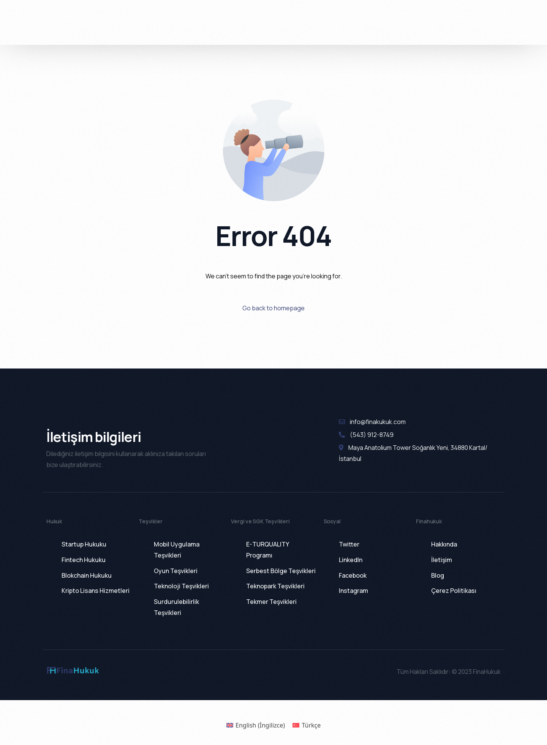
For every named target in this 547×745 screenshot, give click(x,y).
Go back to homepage (273, 308)
